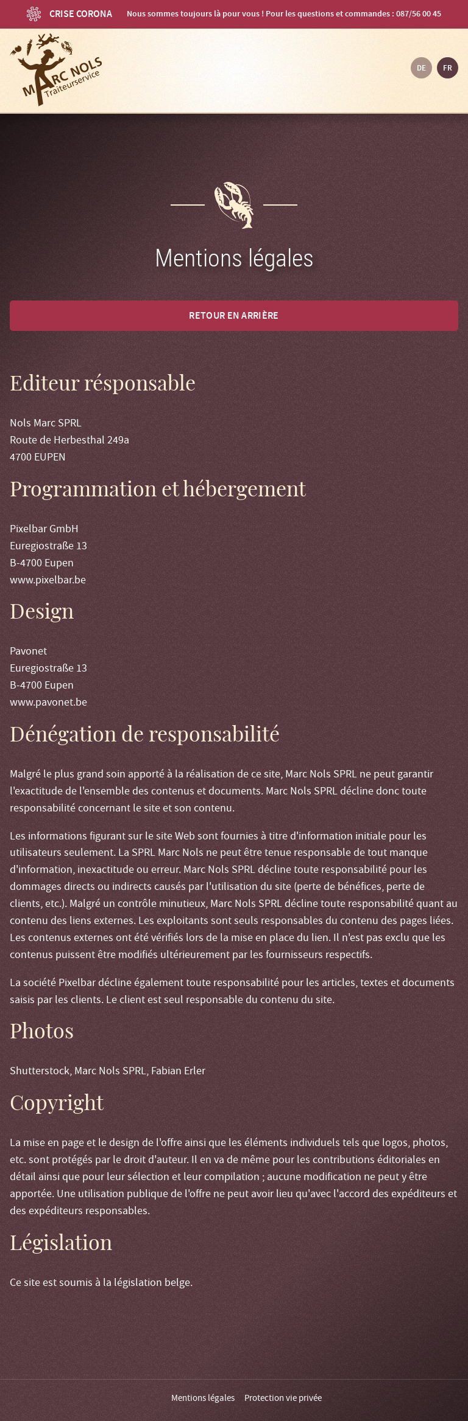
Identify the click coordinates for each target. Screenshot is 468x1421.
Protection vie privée (283, 1398)
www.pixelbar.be (48, 580)
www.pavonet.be (48, 702)
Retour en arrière (233, 315)
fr (447, 68)
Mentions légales (203, 1398)
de (421, 68)
